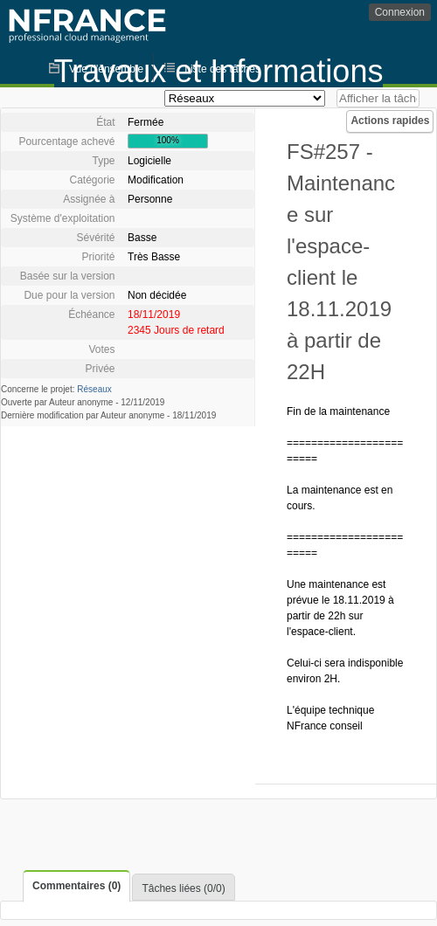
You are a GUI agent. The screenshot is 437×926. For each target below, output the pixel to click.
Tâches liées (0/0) (183, 888)
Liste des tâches (222, 69)
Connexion (400, 12)
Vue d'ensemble (106, 69)
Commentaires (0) (76, 886)
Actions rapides (389, 120)
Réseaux (94, 389)
